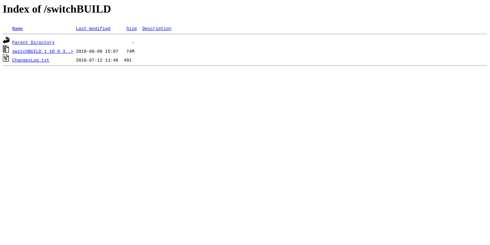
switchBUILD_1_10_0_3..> (42, 51)
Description (157, 28)
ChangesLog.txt (30, 60)
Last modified (93, 28)
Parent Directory (33, 42)
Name (17, 28)
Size (131, 28)
